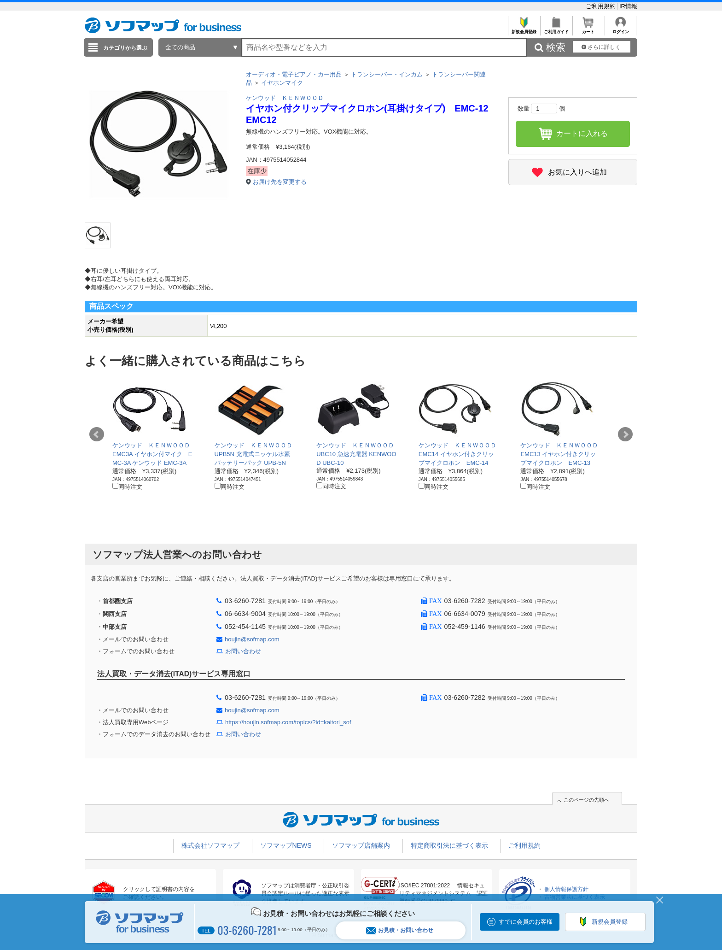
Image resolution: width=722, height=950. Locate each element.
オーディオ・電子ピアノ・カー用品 (294, 74)
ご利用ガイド (556, 29)
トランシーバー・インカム (387, 74)
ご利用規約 (601, 6)
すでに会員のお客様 (526, 921)
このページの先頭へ (586, 800)
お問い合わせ (243, 651)
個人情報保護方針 (566, 889)
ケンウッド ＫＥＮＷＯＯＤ (285, 97)
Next (625, 434)
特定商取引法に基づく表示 (449, 845)
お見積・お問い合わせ (399, 930)
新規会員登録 (524, 29)
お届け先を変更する (280, 181)
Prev (96, 434)
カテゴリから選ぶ (125, 48)
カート (588, 29)
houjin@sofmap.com (252, 639)
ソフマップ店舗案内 (361, 845)
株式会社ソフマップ (210, 845)
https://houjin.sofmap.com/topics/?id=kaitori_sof (288, 722)
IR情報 (628, 6)
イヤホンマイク (282, 82)
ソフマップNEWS (286, 845)
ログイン (620, 29)
